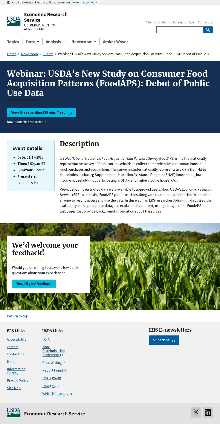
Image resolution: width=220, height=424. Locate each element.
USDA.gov (50, 378)
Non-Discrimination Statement (53, 350)
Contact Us (205, 22)
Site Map (14, 388)
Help (11, 361)
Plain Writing (52, 362)
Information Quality (16, 371)
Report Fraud (52, 370)
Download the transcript (25, 121)
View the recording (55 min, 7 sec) (39, 112)
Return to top (17, 316)
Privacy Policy (17, 380)
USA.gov (48, 386)
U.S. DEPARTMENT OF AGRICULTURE (40, 27)
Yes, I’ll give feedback (34, 283)
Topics (13, 41)
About (165, 22)
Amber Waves (115, 41)
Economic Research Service (46, 17)
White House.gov (55, 393)
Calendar (152, 22)
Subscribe (161, 340)
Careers (178, 22)
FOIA (46, 339)
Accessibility (16, 339)
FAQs (190, 22)
